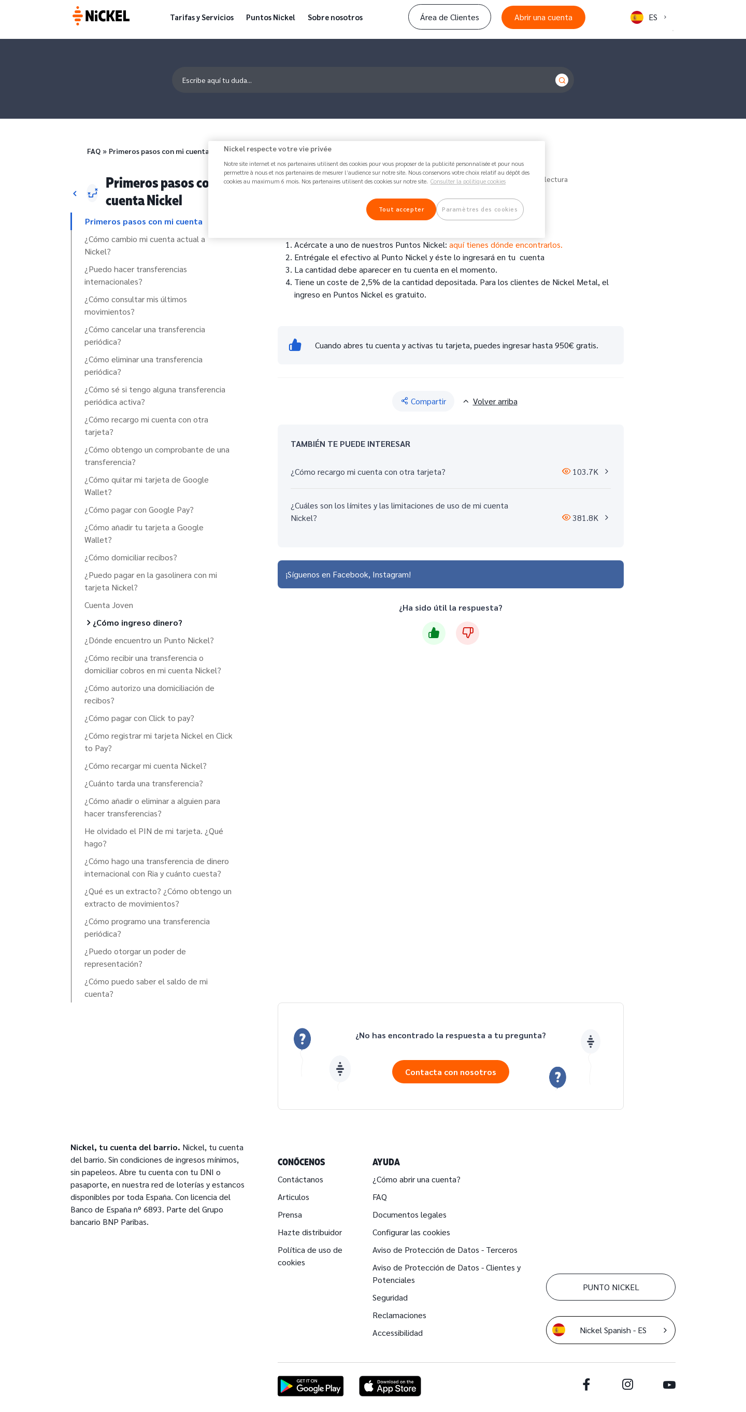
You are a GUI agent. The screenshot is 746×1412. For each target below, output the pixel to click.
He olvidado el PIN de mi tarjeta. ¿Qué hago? (153, 837)
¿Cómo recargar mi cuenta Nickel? (145, 765)
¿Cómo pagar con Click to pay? (139, 717)
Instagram (390, 574)
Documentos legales (409, 1214)
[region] (376, 189)
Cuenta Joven (108, 604)
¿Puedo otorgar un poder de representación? (135, 957)
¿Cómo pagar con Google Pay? (139, 509)
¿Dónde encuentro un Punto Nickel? (149, 639)
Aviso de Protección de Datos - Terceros (445, 1249)
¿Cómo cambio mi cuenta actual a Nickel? (144, 245)
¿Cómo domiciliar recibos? (130, 557)
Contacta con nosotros (450, 1071)
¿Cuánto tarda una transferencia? (143, 783)
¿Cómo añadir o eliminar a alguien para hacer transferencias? (152, 806)
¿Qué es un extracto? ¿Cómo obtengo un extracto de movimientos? (158, 897)
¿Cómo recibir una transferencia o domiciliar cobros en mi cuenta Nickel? (152, 663)
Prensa (290, 1214)
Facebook (350, 574)
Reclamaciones (399, 1314)
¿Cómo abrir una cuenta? (416, 1179)
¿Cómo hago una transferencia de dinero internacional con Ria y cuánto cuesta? (156, 867)
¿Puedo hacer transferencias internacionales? (135, 275)
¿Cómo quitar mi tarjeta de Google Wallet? (146, 485)
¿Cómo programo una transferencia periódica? (147, 927)
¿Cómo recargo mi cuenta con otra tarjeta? (146, 425)
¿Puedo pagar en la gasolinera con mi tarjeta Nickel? (150, 580)
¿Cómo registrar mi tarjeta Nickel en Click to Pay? (158, 741)
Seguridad (390, 1297)
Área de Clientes (449, 16)
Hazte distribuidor (310, 1231)
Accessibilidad (397, 1332)
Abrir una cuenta (543, 16)
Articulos (293, 1196)
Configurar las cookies (411, 1231)
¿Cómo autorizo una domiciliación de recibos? (149, 693)
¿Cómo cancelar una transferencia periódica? (144, 335)
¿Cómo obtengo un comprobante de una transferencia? (156, 455)
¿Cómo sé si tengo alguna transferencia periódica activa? (154, 395)
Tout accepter (401, 209)
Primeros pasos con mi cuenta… (162, 151)
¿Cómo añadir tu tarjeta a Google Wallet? (144, 533)
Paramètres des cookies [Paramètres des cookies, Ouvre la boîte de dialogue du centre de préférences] (480, 209)
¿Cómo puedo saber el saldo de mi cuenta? (146, 987)
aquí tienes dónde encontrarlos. (505, 244)
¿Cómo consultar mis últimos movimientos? (135, 305)
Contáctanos (300, 1179)
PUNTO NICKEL (611, 1286)
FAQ (94, 151)
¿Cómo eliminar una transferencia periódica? (143, 365)
